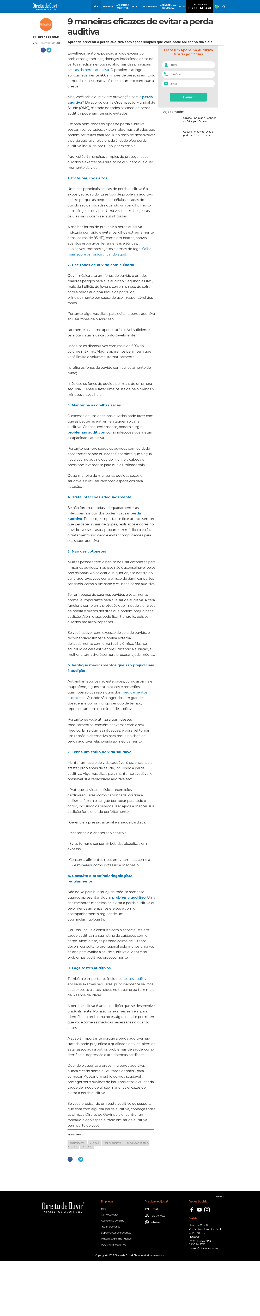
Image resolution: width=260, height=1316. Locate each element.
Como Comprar (109, 1270)
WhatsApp (153, 1278)
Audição (94, 1198)
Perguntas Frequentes (113, 1300)
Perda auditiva (113, 1198)
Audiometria (149, 6)
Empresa (108, 6)
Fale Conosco (155, 1271)
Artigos (87, 1202)
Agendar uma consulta (168, 6)
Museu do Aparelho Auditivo (116, 1294)
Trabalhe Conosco (110, 1282)
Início (96, 6)
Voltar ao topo (220, 1251)
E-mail (151, 1264)
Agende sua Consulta (112, 1276)
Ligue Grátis (199, 6)
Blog (135, 6)
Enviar (188, 97)
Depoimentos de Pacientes (116, 1288)
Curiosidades (77, 1198)
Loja (182, 6)
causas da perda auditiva (88, 125)
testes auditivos (136, 1034)
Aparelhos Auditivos (122, 6)
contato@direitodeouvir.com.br (206, 1303)
